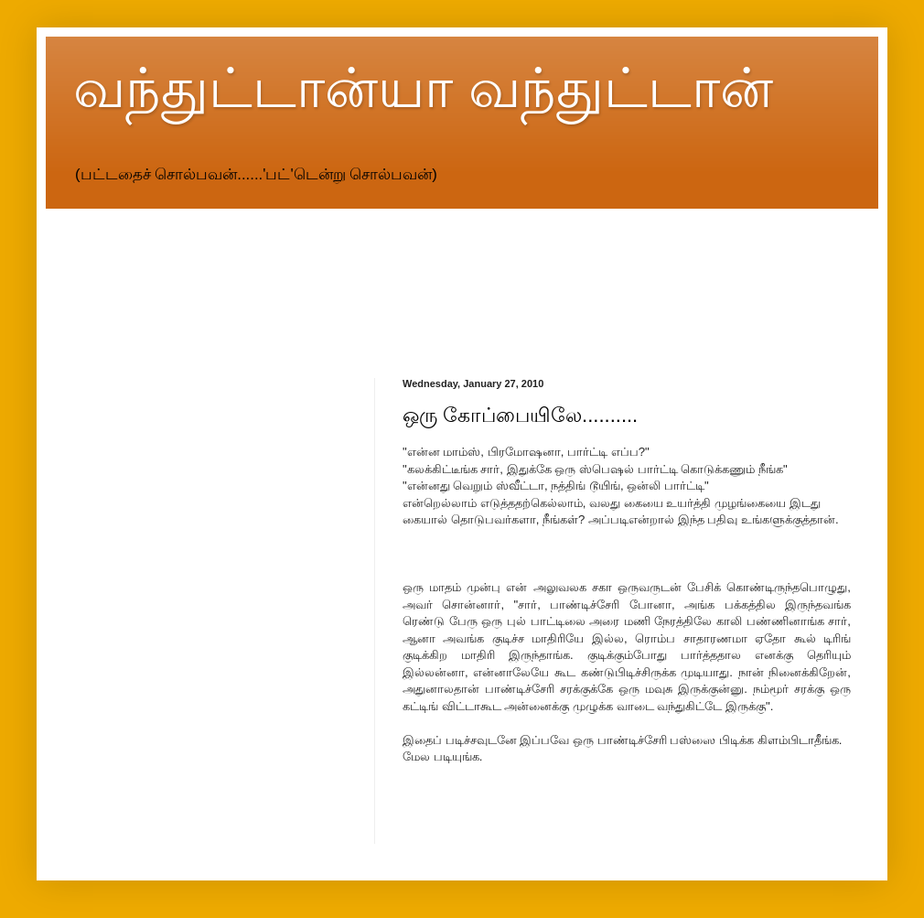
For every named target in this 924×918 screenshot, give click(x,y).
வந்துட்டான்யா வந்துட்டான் (423, 88)
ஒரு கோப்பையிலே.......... (520, 415)
